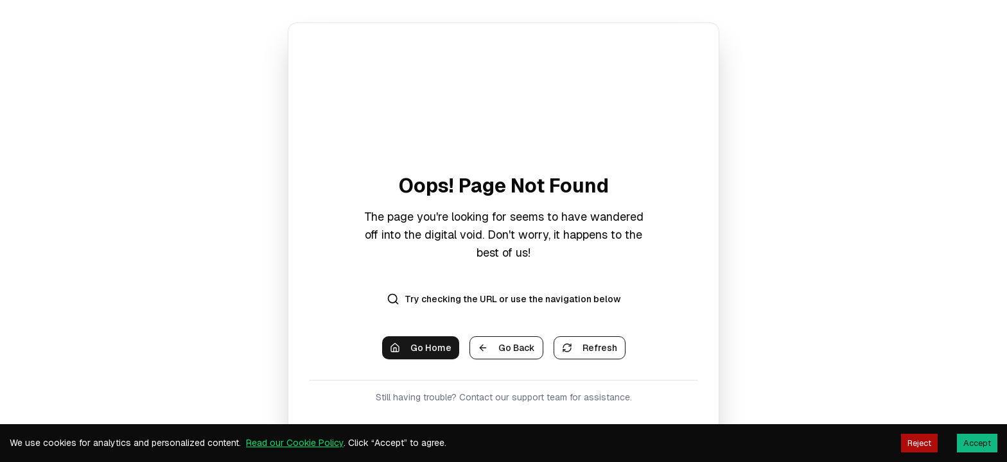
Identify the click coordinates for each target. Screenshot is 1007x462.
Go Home (420, 348)
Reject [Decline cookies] (919, 443)
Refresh (589, 348)
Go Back (506, 348)
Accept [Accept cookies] (977, 443)
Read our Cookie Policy (295, 443)
